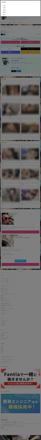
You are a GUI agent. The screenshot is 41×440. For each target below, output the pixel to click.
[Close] (39, 1)
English (4, 7)
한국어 (4, 14)
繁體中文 (4, 12)
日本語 (4, 5)
